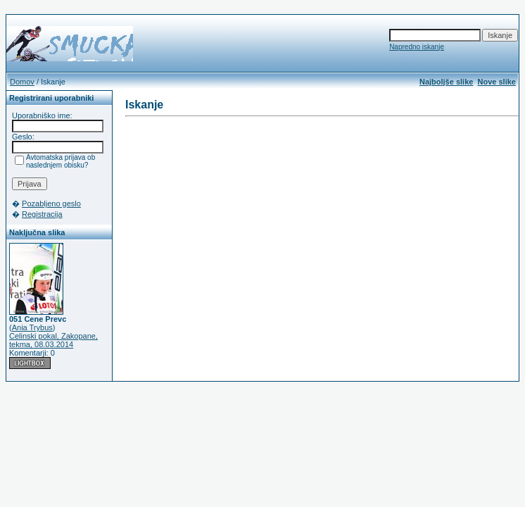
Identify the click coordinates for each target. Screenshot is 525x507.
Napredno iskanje (416, 47)
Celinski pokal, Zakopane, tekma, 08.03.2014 (53, 340)
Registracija (42, 214)
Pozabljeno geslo (51, 203)
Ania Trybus (32, 327)
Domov (22, 81)
